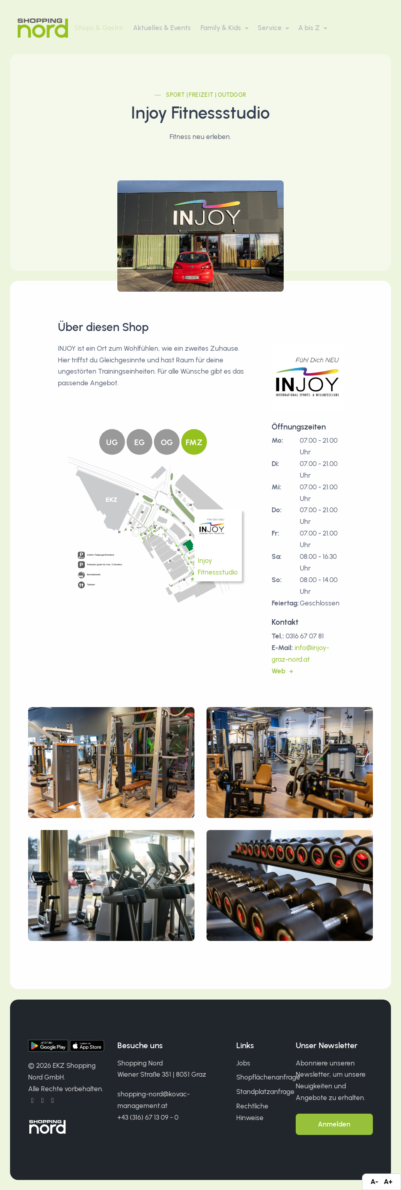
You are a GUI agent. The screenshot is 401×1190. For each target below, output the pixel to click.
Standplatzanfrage (265, 1092)
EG (139, 442)
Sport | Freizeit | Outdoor (206, 95)
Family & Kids (221, 28)
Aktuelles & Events (162, 28)
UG (112, 442)
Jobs (243, 1063)
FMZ (194, 442)
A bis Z (309, 28)
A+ (388, 1182)
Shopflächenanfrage (268, 1077)
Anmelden (334, 1124)
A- (374, 1182)
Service (270, 28)
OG (167, 442)
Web (279, 671)
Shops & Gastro (98, 28)
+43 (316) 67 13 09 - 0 (147, 1117)
